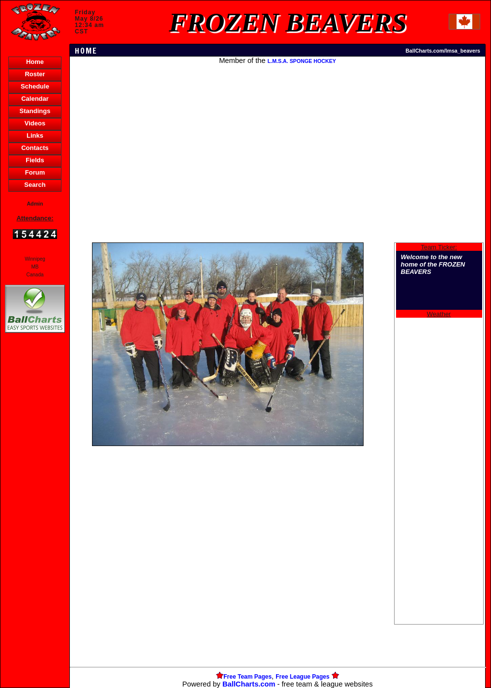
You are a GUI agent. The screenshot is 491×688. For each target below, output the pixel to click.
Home (35, 61)
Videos (35, 123)
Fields (35, 160)
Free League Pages (302, 676)
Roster (35, 74)
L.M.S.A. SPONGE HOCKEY (302, 61)
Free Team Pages (247, 676)
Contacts (35, 147)
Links (35, 135)
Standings (35, 111)
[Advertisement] (34, 504)
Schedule (35, 86)
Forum (35, 172)
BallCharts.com (249, 684)
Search (34, 184)
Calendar (35, 98)
